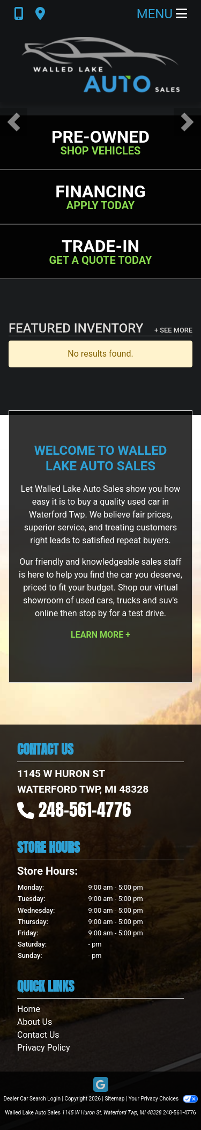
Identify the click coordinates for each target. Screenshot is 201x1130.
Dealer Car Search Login (32, 1099)
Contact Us (38, 1035)
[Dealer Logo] (100, 64)
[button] (13, 122)
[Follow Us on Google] (100, 1085)
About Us (34, 1022)
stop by (93, 613)
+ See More (173, 330)
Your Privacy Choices (163, 1099)
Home (28, 1009)
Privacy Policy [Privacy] (43, 1048)
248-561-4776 (85, 809)
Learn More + (100, 635)
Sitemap (114, 1099)
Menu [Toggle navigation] (162, 13)
